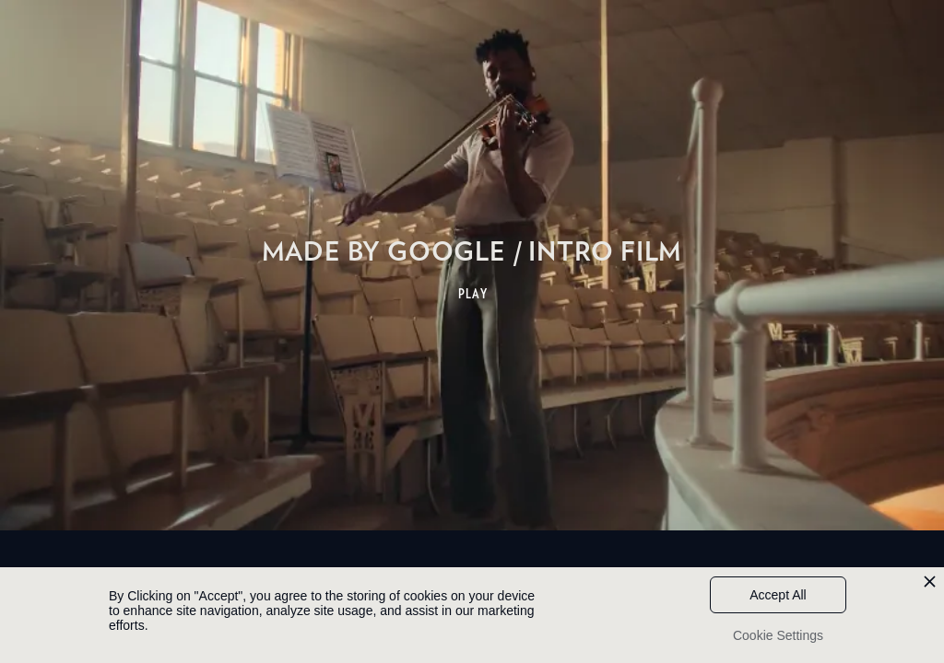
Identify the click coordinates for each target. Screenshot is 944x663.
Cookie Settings (778, 635)
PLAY (473, 293)
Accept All (777, 594)
